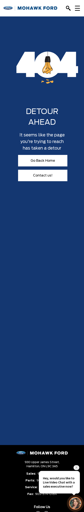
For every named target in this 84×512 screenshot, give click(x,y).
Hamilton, (33, 466)
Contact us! (43, 175)
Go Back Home (43, 160)
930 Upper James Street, (42, 462)
